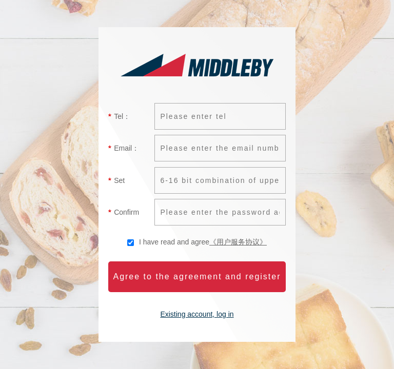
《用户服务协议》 (238, 242)
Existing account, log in (196, 314)
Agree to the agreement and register (197, 276)
